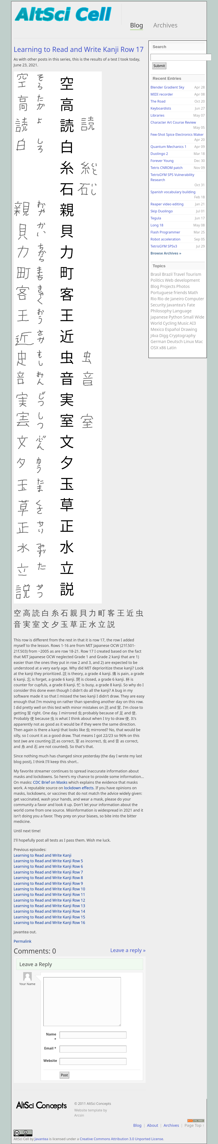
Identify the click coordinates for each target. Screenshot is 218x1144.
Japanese (159, 317)
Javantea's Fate (181, 305)
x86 (162, 347)
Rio (154, 299)
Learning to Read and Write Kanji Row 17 (79, 49)
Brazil (167, 274)
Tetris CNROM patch (167, 167)
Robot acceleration (165, 239)
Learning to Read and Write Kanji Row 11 (49, 894)
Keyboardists (161, 108)
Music (183, 323)
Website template (88, 1110)
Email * (50, 1048)
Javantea (41, 1139)
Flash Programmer (165, 232)
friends (180, 292)
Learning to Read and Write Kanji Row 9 (48, 883)
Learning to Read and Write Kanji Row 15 (49, 916)
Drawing (189, 329)
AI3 (193, 323)
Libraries (157, 115)
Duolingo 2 (159, 153)
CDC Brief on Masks (50, 782)
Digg (163, 335)
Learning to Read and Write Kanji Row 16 (49, 922)
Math (193, 292)
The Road (158, 101)
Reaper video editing (167, 204)
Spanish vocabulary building (173, 192)
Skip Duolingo (162, 211)
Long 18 (157, 225)
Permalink (23, 941)
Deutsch (175, 341)
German (158, 341)
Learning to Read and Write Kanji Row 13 (49, 905)
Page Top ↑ (194, 1125)
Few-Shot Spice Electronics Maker (177, 134)
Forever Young (162, 160)
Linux (189, 341)
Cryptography (182, 335)
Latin (171, 347)
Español (172, 329)
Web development (182, 280)
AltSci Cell (21, 1139)
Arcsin (79, 1115)
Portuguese (162, 292)
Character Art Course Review (173, 122)
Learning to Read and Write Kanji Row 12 (49, 900)
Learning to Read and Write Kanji (42, 855)
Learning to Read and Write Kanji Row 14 (49, 911)
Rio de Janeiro (171, 299)
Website (50, 1060)
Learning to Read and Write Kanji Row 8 (48, 877)
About (152, 1125)
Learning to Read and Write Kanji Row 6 (48, 866)
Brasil (156, 274)
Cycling (170, 323)
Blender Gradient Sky (167, 87)
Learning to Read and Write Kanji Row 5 (48, 860)
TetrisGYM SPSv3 (164, 246)
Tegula (156, 218)
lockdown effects (79, 787)
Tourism (193, 274)
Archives (165, 25)
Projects (167, 286)
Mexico (157, 329)
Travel (179, 274)
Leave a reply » (128, 950)
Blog (136, 25)
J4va (154, 335)
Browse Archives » (166, 253)
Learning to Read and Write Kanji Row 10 (49, 888)
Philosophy (161, 311)
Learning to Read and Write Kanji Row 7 (48, 872)
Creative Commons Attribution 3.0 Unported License (121, 1139)
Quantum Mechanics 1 (168, 146)
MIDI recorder (162, 94)
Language (182, 311)
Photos (183, 286)
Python (175, 317)
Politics (157, 280)
